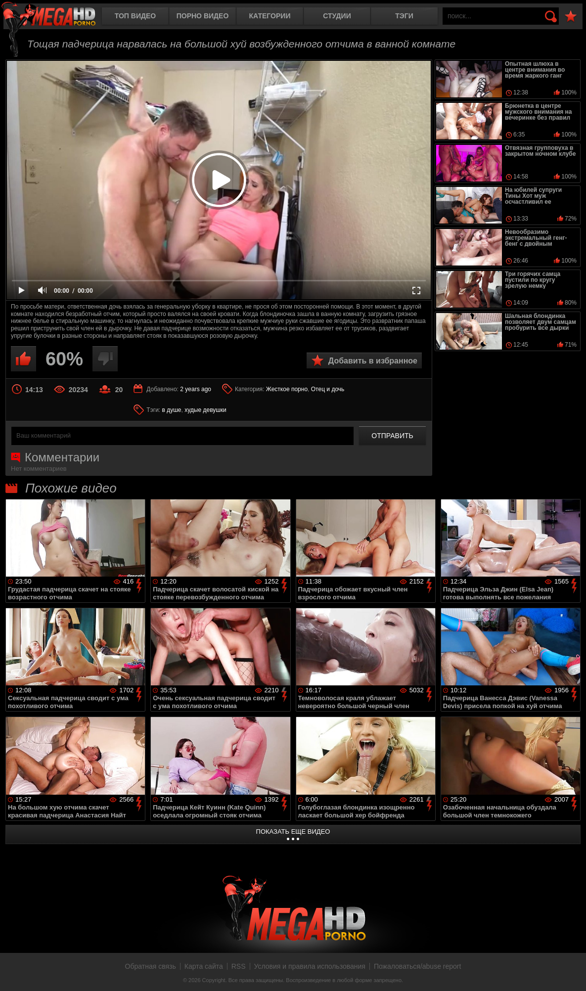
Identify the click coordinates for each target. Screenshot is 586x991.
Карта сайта (203, 966)
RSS (238, 966)
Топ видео (135, 16)
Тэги (404, 16)
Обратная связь (150, 966)
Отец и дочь (328, 389)
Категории (270, 16)
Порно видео (203, 16)
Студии (337, 16)
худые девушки (205, 409)
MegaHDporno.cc (56, 17)
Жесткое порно (287, 389)
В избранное (571, 16)
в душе (171, 409)
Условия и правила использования (309, 966)
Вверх (571, 973)
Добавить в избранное (372, 361)
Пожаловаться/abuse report (417, 966)
